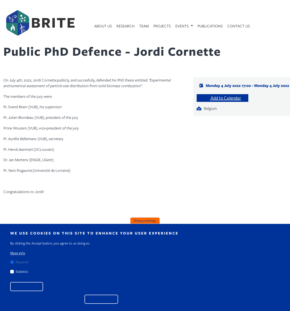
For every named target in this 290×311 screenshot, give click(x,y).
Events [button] (182, 26)
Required (22, 262)
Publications (210, 26)
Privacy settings (145, 220)
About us (103, 26)
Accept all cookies (101, 299)
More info (17, 253)
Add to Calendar (222, 98)
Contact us (238, 26)
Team (144, 26)
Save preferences (26, 286)
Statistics (22, 271)
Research (125, 26)
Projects (162, 26)
